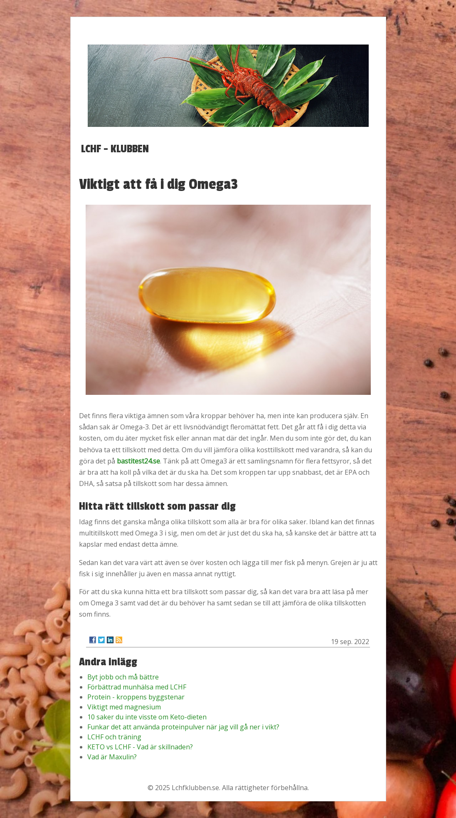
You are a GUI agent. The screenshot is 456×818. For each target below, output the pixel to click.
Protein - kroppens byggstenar (136, 696)
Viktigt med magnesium (124, 706)
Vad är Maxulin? (112, 756)
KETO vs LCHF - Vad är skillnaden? (140, 746)
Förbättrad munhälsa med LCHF (136, 687)
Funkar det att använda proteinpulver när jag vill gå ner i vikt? (183, 726)
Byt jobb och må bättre (123, 677)
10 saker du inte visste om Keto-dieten (147, 716)
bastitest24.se (138, 461)
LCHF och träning (114, 736)
